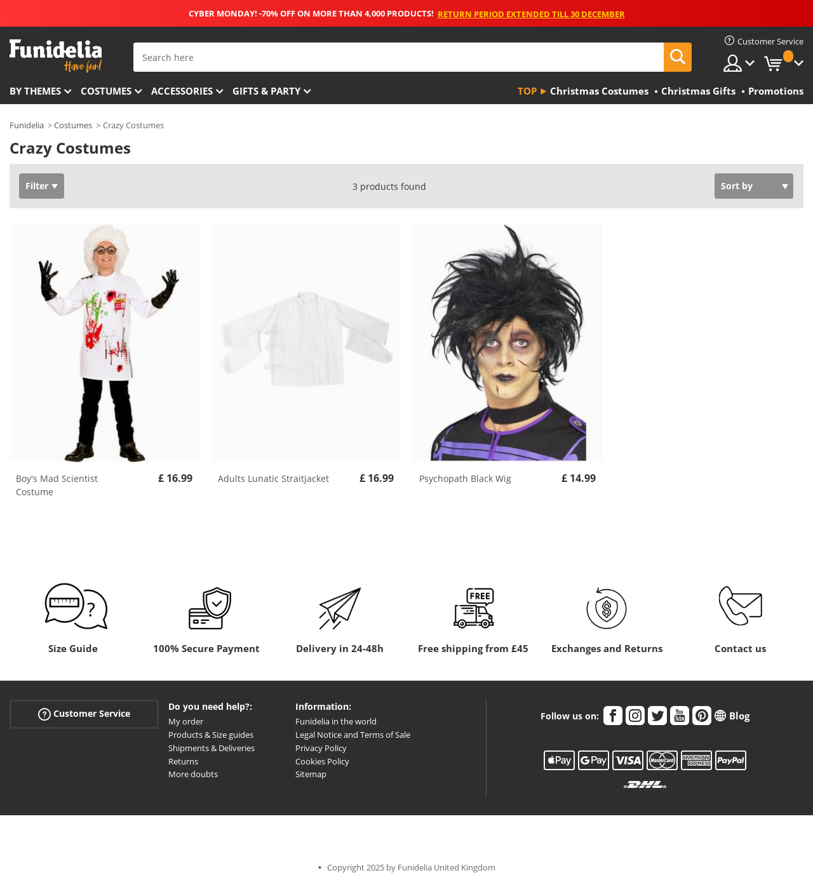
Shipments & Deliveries (211, 748)
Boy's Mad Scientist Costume (57, 485)
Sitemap (310, 774)
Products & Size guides (210, 734)
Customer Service (84, 714)
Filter (36, 186)
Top (527, 90)
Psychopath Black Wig (465, 478)
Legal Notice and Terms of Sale (352, 734)
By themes (35, 90)
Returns (183, 761)
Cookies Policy (322, 761)
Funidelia (27, 125)
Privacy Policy (321, 748)
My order (185, 721)
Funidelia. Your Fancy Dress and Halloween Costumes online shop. (56, 56)
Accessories (182, 90)
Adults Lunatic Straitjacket (273, 478)
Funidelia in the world (336, 721)
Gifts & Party (266, 90)
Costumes (106, 90)
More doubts (193, 774)
